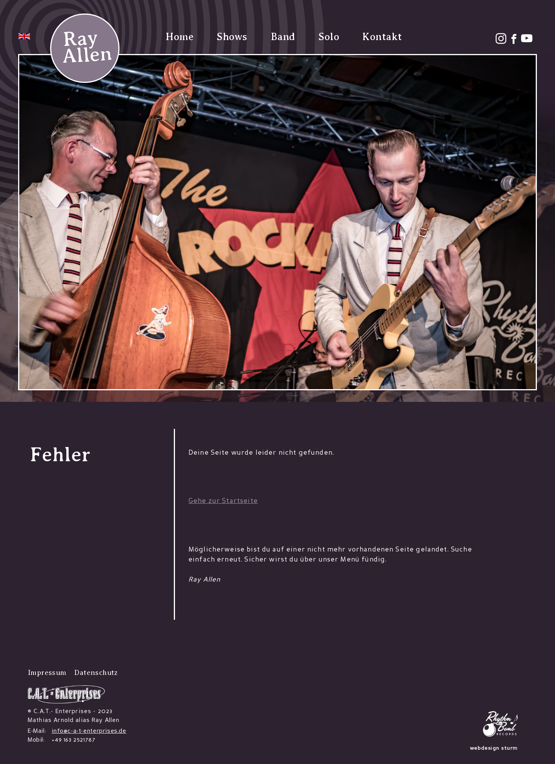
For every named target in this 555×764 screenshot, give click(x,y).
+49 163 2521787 (73, 740)
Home (179, 36)
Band (283, 36)
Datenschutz (96, 672)
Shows (232, 36)
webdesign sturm (494, 748)
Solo (328, 36)
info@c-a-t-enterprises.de (89, 731)
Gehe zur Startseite (223, 501)
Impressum (47, 672)
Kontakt (382, 36)
